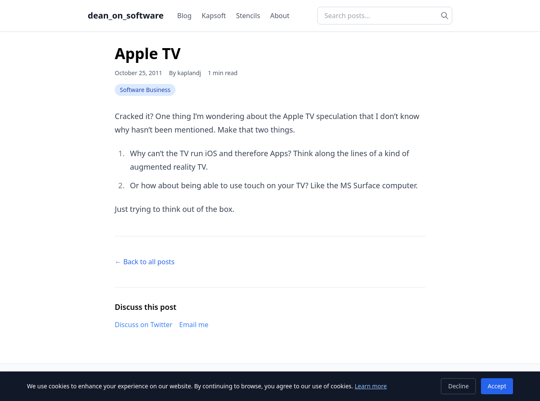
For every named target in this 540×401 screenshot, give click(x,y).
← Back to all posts (145, 261)
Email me (193, 324)
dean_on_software (126, 15)
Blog (184, 15)
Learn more (371, 386)
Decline (458, 386)
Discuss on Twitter (144, 324)
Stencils (248, 15)
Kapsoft (214, 15)
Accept (497, 386)
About (279, 15)
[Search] (444, 15)
